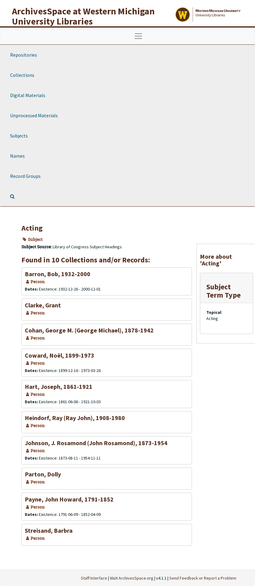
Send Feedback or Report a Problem (202, 578)
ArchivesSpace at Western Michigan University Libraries (83, 16)
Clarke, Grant (43, 305)
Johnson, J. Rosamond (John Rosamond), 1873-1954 (96, 443)
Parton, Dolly (43, 474)
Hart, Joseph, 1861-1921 (58, 386)
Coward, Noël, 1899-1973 (59, 355)
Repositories (23, 55)
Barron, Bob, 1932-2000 (57, 274)
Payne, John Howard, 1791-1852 (69, 499)
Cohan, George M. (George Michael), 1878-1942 (89, 330)
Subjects (19, 136)
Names (17, 156)
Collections (22, 75)
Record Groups (25, 176)
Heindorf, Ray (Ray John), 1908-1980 (75, 418)
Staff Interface (94, 578)
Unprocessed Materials (34, 115)
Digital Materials (27, 95)
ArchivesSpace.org (135, 578)
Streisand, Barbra (49, 530)
